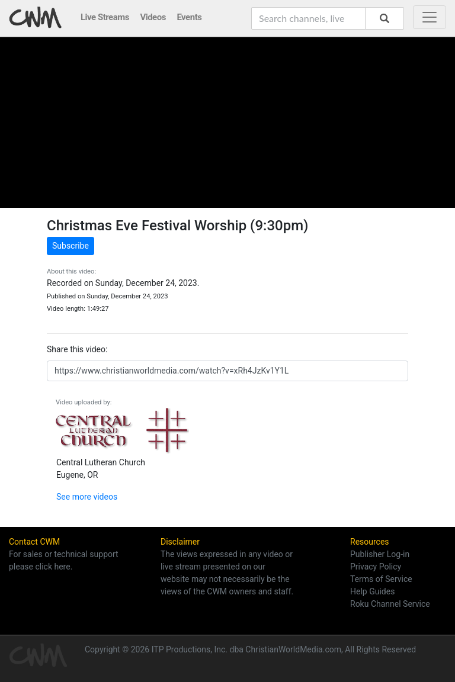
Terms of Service (381, 579)
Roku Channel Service (390, 604)
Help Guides (372, 591)
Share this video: (77, 349)
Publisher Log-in (379, 554)
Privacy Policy (375, 566)
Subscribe (70, 245)
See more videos (86, 496)
